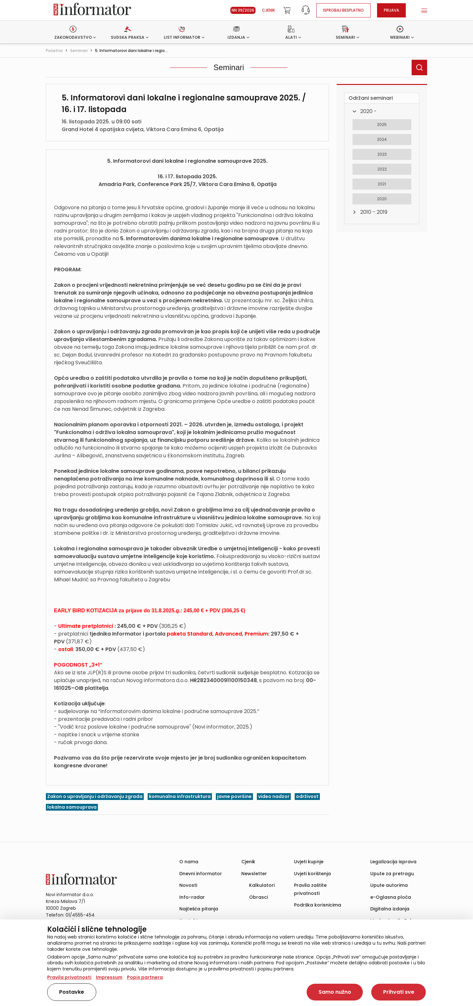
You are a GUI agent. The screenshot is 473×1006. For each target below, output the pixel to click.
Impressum (109, 977)
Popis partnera (145, 977)
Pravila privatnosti (69, 977)
